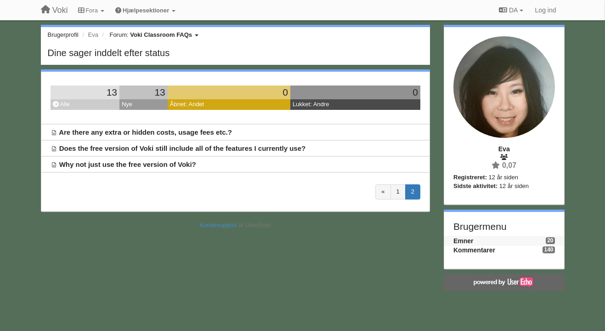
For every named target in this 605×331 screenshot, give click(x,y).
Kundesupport (218, 225)
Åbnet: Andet (187, 104)
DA (511, 10)
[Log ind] (545, 10)
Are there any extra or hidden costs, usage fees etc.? (145, 132)
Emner (463, 241)
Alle (61, 104)
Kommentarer (474, 250)
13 (112, 92)
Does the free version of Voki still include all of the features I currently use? (182, 148)
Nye (127, 104)
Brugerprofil (63, 34)
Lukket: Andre (311, 104)
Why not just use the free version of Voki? (127, 164)
